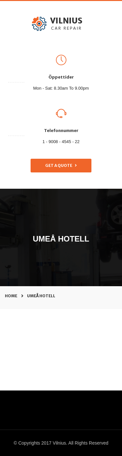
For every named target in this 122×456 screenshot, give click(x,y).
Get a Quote (61, 165)
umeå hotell (41, 295)
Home (11, 295)
